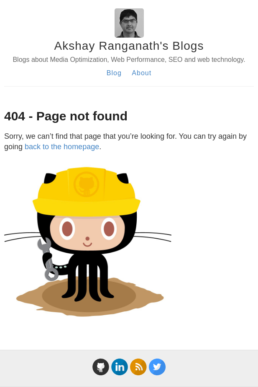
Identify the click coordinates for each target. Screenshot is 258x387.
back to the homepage (62, 147)
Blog (114, 72)
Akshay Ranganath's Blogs (129, 45)
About (141, 72)
